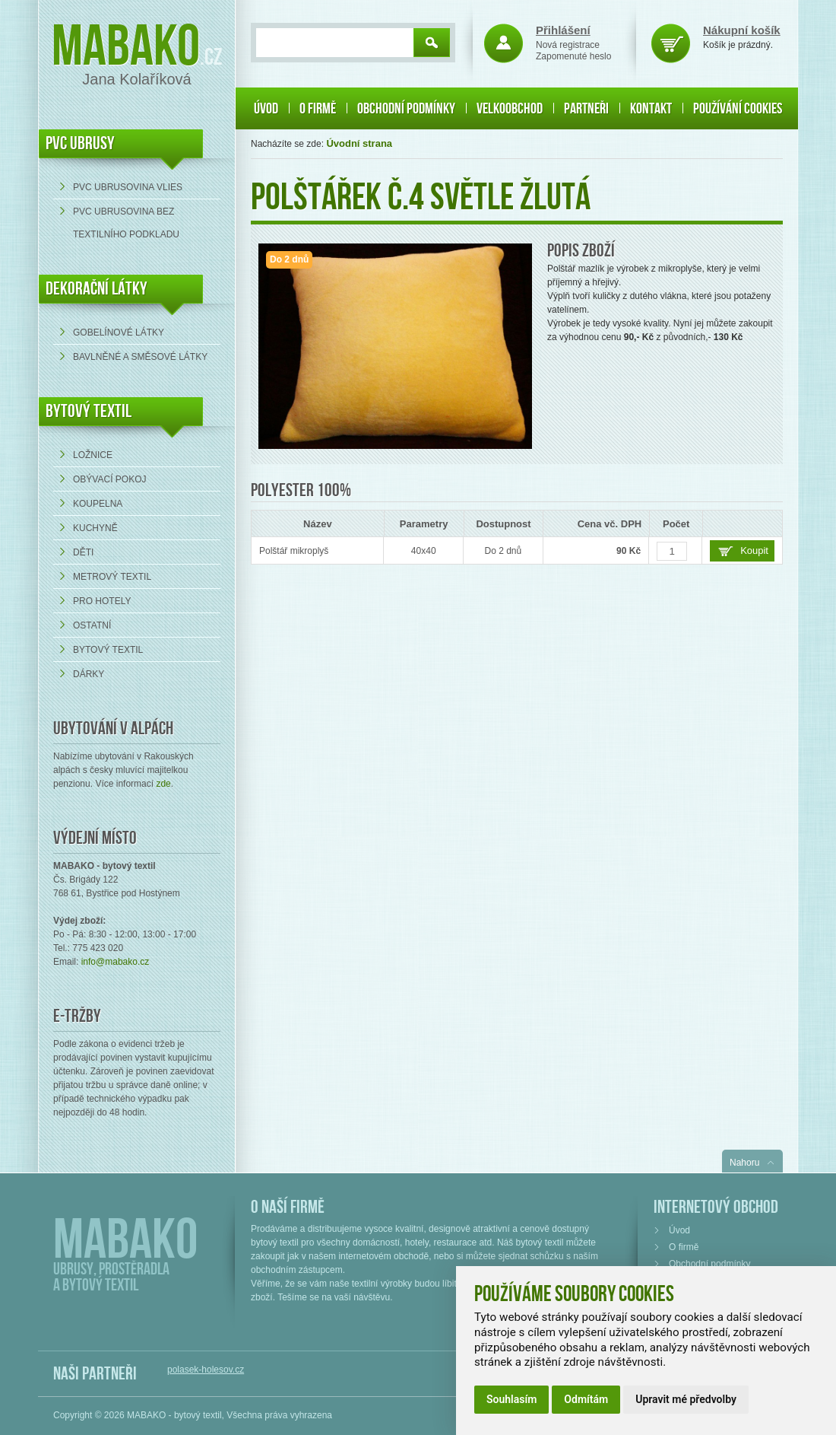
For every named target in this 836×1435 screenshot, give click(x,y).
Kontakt (651, 109)
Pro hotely (102, 601)
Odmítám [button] (586, 1399)
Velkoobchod (510, 109)
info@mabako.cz (115, 961)
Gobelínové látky (118, 332)
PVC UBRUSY (80, 143)
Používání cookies (737, 109)
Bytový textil (88, 411)
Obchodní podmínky (406, 109)
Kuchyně (95, 528)
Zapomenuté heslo (573, 56)
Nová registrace (568, 45)
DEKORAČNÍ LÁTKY (96, 289)
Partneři (586, 109)
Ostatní (92, 625)
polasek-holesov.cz (205, 1369)
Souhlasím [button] (511, 1399)
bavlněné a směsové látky (140, 357)
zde (163, 783)
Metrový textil (112, 576)
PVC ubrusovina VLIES (127, 187)
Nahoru (744, 1162)
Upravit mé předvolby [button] (685, 1399)
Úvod (266, 109)
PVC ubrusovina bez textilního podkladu (126, 223)
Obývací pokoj (109, 479)
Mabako (126, 47)
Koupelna (97, 503)
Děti (83, 552)
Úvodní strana (359, 143)
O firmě (317, 109)
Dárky (88, 674)
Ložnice (92, 455)
